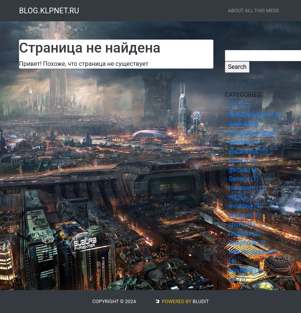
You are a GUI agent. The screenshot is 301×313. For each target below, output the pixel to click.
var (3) (237, 279)
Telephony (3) (247, 242)
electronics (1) (248, 151)
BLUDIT (201, 301)
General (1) (243, 178)
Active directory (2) (254, 114)
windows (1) (245, 270)
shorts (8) (242, 224)
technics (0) (245, 233)
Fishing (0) (243, 160)
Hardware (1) (246, 188)
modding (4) (245, 206)
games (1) (242, 169)
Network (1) (245, 215)
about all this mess (253, 10)
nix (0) (237, 197)
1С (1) (237, 105)
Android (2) (244, 124)
